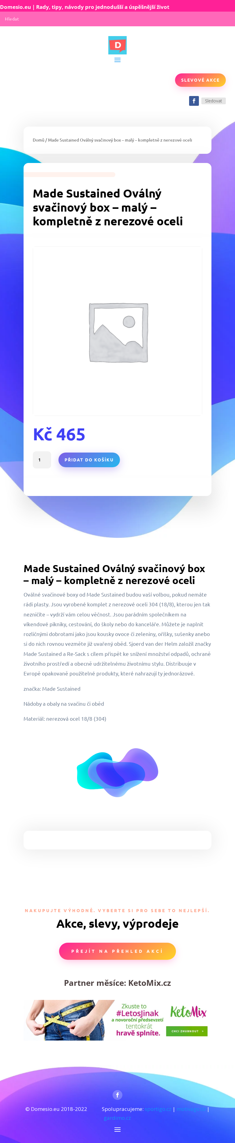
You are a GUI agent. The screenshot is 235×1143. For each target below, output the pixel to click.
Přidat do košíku (89, 459)
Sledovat (213, 101)
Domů (38, 140)
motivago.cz (191, 1108)
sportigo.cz (158, 1108)
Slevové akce (200, 80)
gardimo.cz (117, 1117)
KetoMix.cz (149, 982)
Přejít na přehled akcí (117, 951)
